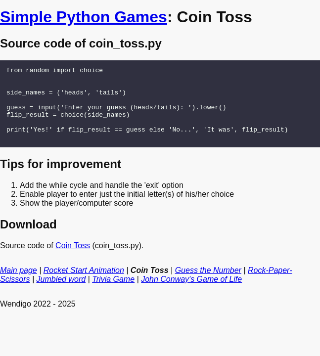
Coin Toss (72, 260)
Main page (18, 285)
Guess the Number (208, 285)
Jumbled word (61, 294)
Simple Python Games (83, 17)
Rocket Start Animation (84, 285)
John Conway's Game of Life (191, 294)
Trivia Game (113, 294)
